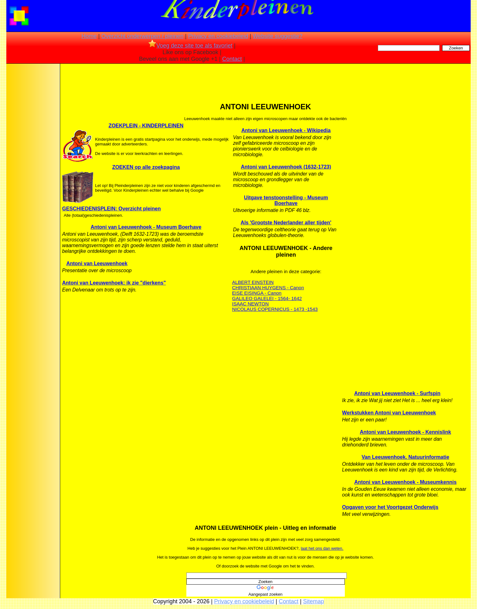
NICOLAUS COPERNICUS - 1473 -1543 (275, 309)
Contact (232, 59)
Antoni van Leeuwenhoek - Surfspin (397, 393)
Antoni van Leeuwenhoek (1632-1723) (286, 167)
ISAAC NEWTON (250, 303)
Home (89, 36)
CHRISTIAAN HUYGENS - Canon (268, 287)
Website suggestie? (277, 36)
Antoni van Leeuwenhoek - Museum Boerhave (146, 227)
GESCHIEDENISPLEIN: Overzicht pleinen (111, 208)
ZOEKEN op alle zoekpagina (146, 167)
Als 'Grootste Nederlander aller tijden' (286, 222)
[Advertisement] (32, 165)
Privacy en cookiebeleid (218, 36)
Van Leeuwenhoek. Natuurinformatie (405, 457)
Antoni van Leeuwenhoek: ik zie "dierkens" (114, 282)
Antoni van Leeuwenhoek (96, 263)
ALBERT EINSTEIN (253, 282)
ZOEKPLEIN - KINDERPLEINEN (145, 125)
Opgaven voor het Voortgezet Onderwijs (390, 507)
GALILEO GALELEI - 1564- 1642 (267, 298)
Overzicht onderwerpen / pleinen (142, 36)
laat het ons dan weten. (322, 548)
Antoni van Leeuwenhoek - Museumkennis (405, 482)
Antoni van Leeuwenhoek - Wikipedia (286, 130)
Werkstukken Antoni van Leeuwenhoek (389, 412)
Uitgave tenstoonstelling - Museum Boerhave (286, 200)
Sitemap (313, 601)
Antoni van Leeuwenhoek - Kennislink (405, 432)
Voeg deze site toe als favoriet (190, 45)
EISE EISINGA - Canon (256, 293)
